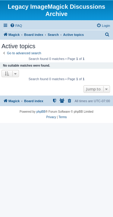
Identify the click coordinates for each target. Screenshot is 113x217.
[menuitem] (16, 25)
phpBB (41, 111)
